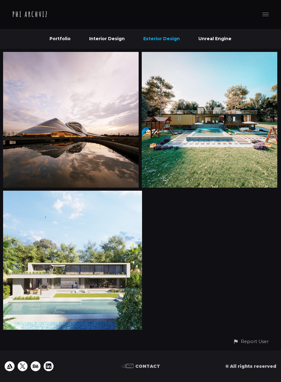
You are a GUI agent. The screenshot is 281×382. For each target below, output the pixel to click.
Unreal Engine (214, 38)
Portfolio (60, 38)
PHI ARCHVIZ (30, 14)
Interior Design (107, 38)
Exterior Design (161, 38)
